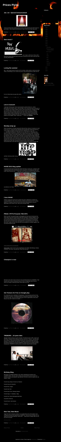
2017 (46, 38)
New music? (8, 39)
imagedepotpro (34, 439)
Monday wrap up (10, 126)
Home (22, 427)
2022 (46, 31)
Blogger (43, 439)
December (49, 47)
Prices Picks (11, 4)
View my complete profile (49, 85)
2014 (46, 43)
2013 (46, 45)
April (48, 59)
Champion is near (10, 259)
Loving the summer (11, 68)
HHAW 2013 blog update (12, 166)
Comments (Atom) (24, 431)
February (49, 63)
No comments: (23, 32)
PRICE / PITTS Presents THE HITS (16, 214)
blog (16, 171)
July (48, 54)
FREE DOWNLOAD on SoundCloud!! (11, 245)
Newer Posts (7, 427)
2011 (46, 68)
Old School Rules (7, 419)
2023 (46, 29)
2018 (46, 36)
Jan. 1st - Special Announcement (15, 13)
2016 (46, 40)
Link (21, 298)
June (48, 55)
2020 (46, 34)
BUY (22, 115)
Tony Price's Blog (49, 83)
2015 (46, 42)
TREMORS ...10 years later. (13, 335)
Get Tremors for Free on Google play (17, 293)
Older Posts (37, 427)
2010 (46, 70)
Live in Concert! (9, 105)
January (48, 64)
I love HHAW (8, 197)
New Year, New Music (11, 411)
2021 (46, 33)
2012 (46, 67)
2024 (46, 27)
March (48, 61)
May (48, 57)
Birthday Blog (9, 372)
